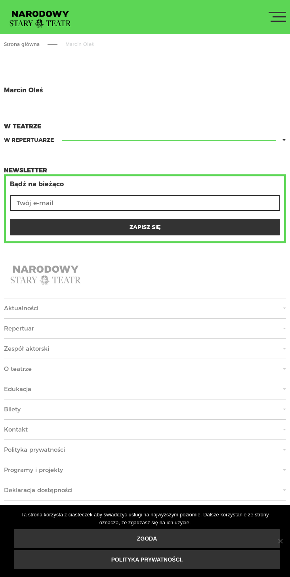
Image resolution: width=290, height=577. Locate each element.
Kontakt (16, 429)
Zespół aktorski (26, 348)
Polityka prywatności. (147, 559)
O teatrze (18, 369)
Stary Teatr (40, 18)
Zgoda (147, 538)
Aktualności (21, 308)
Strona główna (22, 44)
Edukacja (17, 389)
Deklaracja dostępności (38, 490)
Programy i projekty (33, 470)
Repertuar (19, 328)
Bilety (12, 409)
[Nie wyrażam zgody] (280, 541)
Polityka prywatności (34, 449)
